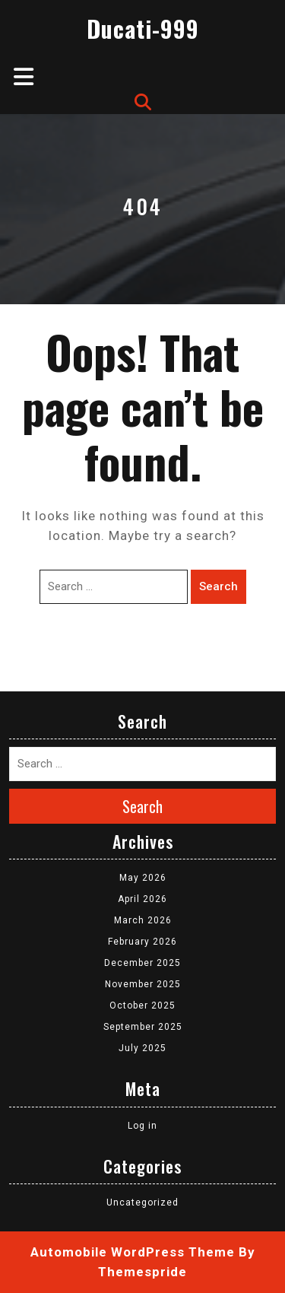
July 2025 (142, 1048)
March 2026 (143, 920)
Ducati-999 (143, 28)
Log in (142, 1125)
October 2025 (142, 1005)
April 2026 (142, 899)
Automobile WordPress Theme (132, 1252)
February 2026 (142, 941)
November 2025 (143, 984)
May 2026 (142, 877)
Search (218, 586)
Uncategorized (142, 1202)
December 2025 (142, 963)
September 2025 (142, 1026)
